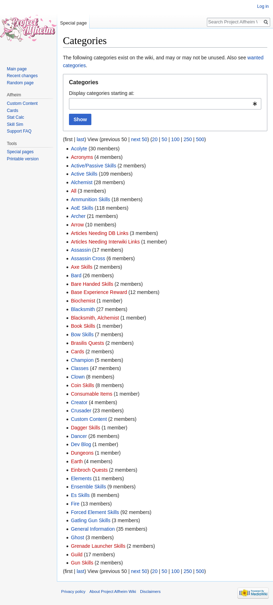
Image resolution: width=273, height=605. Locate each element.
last (81, 139)
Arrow (77, 224)
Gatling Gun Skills (90, 520)
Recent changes (22, 75)
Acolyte (79, 148)
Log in (263, 6)
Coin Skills (82, 385)
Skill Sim (15, 124)
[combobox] (165, 103)
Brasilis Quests (87, 343)
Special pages (20, 151)
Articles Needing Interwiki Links (105, 242)
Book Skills (83, 326)
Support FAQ (19, 131)
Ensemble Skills (88, 486)
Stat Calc (15, 117)
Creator (79, 402)
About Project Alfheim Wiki (113, 591)
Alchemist (81, 182)
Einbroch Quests (89, 470)
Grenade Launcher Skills (98, 546)
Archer (78, 216)
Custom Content (89, 419)
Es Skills (80, 495)
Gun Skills (82, 563)
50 (164, 139)
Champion (82, 360)
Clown (78, 377)
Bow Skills (82, 334)
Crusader (81, 410)
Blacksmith (83, 309)
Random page (20, 82)
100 (175, 139)
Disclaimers (150, 591)
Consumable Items (91, 394)
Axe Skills (81, 267)
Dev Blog (81, 444)
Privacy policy (73, 591)
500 (200, 139)
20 (155, 139)
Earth (76, 461)
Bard (76, 275)
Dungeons (82, 453)
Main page (17, 68)
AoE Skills (82, 208)
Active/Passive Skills (93, 165)
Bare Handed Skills (92, 284)
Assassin (81, 250)
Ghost (77, 537)
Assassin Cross (88, 258)
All (73, 191)
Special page (73, 23)
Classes (80, 368)
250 (187, 139)
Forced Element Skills (95, 512)
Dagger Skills (85, 427)
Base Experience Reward (99, 292)
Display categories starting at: (101, 93)
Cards (77, 351)
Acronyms (82, 157)
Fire (75, 504)
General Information (93, 529)
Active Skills (84, 174)
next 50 (139, 139)
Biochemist (83, 301)
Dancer (79, 436)
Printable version (22, 158)
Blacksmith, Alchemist (95, 318)
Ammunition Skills (90, 199)
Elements (81, 478)
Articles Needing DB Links (99, 233)
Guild (76, 554)
